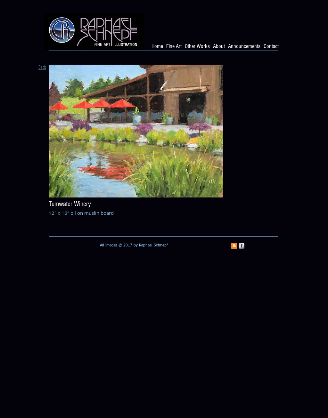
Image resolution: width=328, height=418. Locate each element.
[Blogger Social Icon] (234, 246)
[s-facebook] (241, 246)
